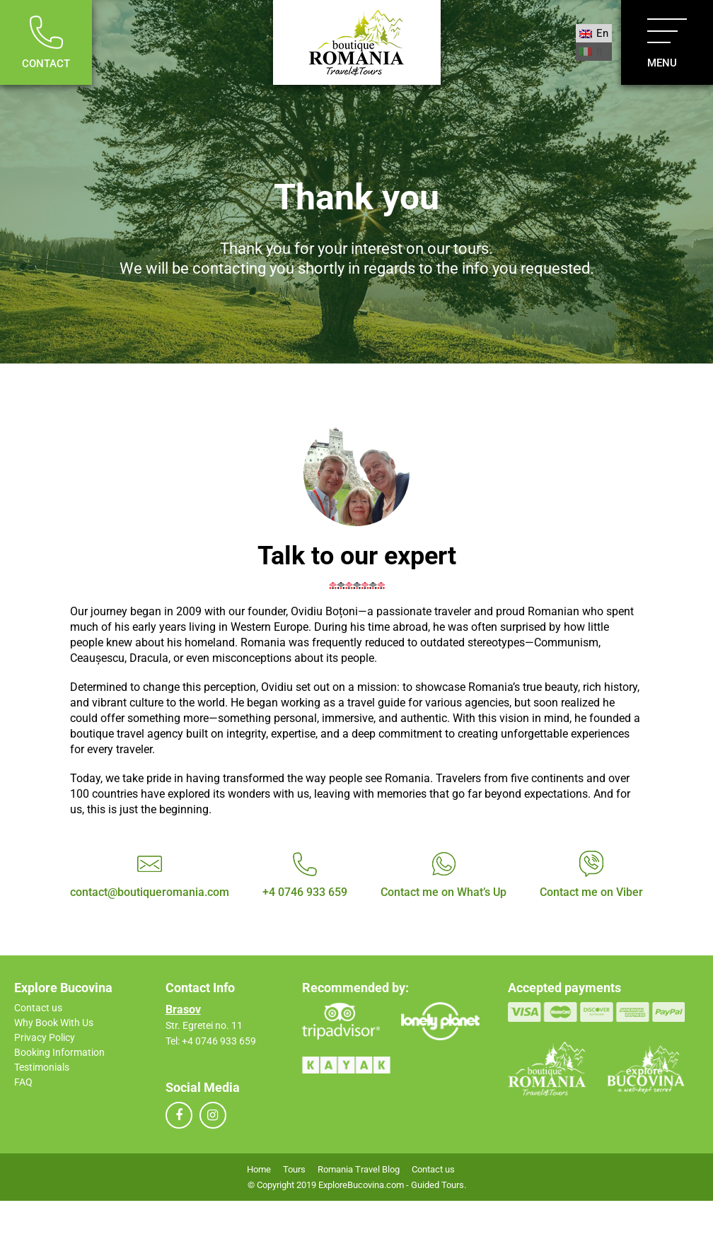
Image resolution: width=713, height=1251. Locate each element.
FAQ (23, 1082)
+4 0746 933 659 (304, 892)
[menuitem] (594, 33)
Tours (294, 1169)
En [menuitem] (602, 33)
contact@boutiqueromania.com (149, 892)
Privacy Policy (44, 1037)
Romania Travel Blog (359, 1169)
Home (259, 1169)
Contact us (38, 1007)
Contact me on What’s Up (443, 892)
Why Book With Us (53, 1022)
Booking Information (59, 1052)
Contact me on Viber (591, 892)
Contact (46, 43)
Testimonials (41, 1067)
